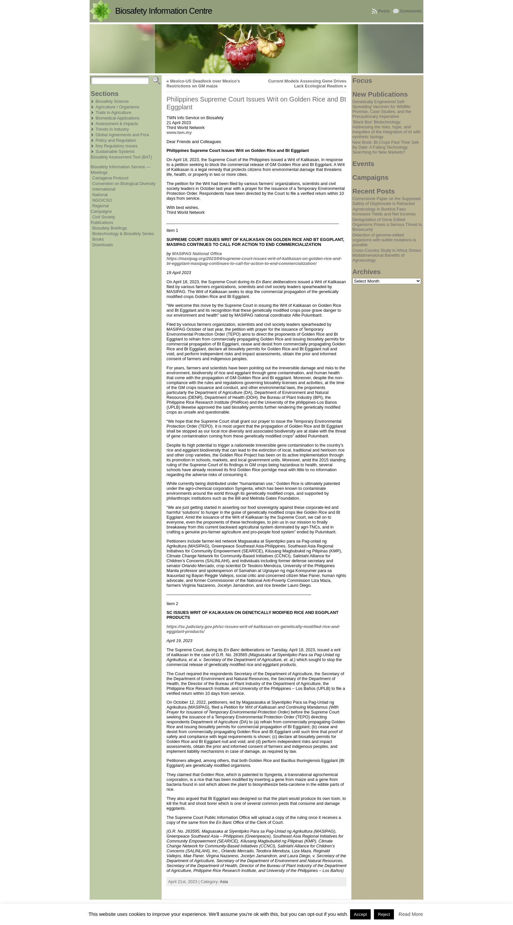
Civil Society (103, 216)
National (100, 194)
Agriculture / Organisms (117, 106)
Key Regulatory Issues (116, 145)
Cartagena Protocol (110, 178)
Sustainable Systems (115, 151)
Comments (411, 11)
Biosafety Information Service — (120, 166)
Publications (102, 222)
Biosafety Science (112, 101)
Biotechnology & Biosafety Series (123, 233)
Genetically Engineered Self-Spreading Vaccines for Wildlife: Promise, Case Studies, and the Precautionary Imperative (381, 109)
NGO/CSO (102, 200)
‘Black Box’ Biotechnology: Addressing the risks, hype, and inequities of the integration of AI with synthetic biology (386, 129)
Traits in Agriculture (113, 112)
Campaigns (101, 211)
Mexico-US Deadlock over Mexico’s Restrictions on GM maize (203, 83)
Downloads (102, 244)
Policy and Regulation (116, 140)
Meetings (99, 172)
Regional (100, 205)
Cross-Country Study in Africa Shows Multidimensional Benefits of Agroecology (386, 255)
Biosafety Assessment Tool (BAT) (121, 157)
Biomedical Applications (117, 118)
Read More (410, 914)
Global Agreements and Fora (122, 134)
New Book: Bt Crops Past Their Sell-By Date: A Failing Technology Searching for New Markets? (386, 147)
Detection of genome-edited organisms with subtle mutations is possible (384, 239)
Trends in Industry (112, 129)
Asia (224, 881)
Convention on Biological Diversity (123, 183)
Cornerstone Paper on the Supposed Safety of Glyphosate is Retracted (386, 201)
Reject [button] (384, 914)
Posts (384, 11)
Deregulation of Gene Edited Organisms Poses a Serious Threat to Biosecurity (387, 224)
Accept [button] (360, 914)
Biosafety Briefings (109, 228)
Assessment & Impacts (117, 123)
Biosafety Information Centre (163, 10)
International (103, 189)
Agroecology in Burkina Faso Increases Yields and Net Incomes (384, 211)
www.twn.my (179, 132)
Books (98, 239)
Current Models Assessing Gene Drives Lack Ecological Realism (307, 83)
